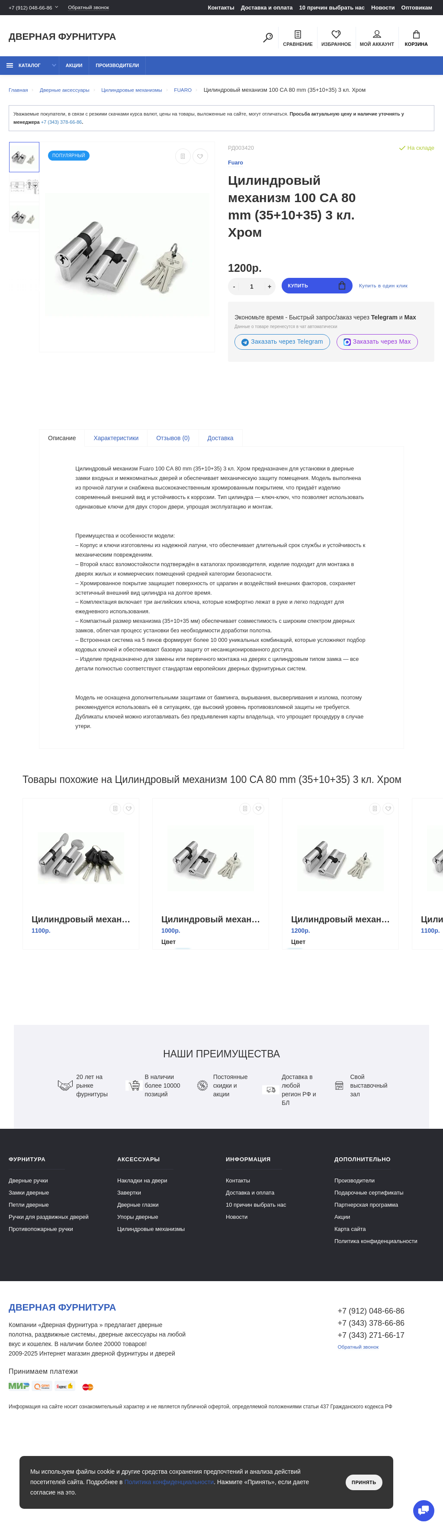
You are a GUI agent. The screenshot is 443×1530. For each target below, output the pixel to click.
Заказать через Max (377, 347)
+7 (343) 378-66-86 (61, 126)
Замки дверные (29, 1278)
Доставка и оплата (267, 7)
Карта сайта (350, 1314)
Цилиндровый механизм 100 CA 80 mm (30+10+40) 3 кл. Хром (342, 1005)
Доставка (221, 443)
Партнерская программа (366, 1290)
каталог (23, 70)
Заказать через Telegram (282, 347)
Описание (62, 443)
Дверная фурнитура (62, 38)
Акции (74, 70)
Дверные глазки (137, 1290)
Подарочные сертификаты (368, 1278)
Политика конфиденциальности (375, 1327)
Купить (317, 291)
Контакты (221, 7)
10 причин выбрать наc (332, 7)
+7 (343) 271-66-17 (371, 1421)
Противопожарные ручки (41, 1314)
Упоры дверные (137, 1302)
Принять (362, 1482)
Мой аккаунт (377, 39)
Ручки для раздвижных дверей (49, 1302)
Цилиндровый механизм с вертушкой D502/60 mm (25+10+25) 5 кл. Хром (83, 1005)
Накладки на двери (142, 1266)
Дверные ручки (28, 1266)
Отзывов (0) (172, 443)
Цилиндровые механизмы (151, 1314)
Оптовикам (416, 7)
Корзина (416, 39)
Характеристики (115, 443)
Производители (117, 70)
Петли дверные (29, 1290)
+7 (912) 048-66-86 (33, 7)
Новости (383, 7)
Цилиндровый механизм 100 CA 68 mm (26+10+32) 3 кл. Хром (212, 1005)
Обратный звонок (97, 7)
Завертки (129, 1278)
